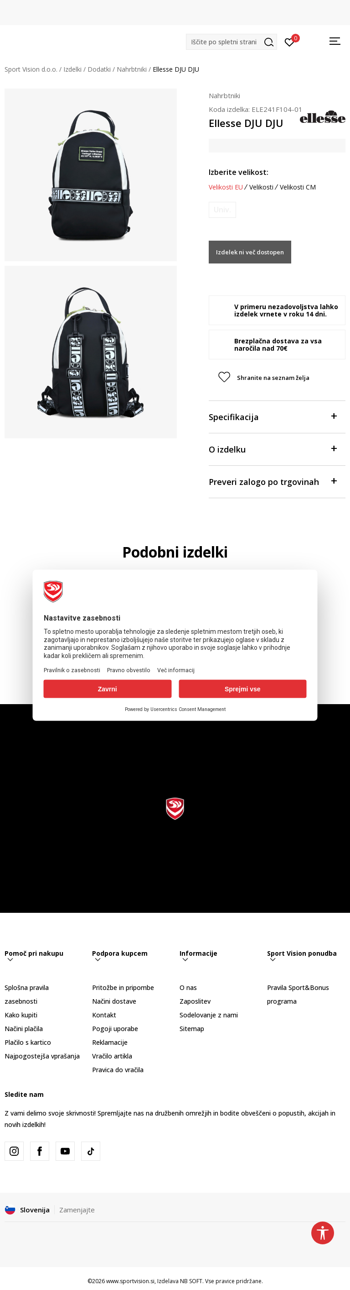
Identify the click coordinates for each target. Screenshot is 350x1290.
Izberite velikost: (238, 172)
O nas (188, 987)
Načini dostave (114, 1001)
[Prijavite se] (289, 41)
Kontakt (104, 1015)
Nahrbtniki (132, 69)
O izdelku (272, 448)
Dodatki (99, 69)
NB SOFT (191, 1281)
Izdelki (72, 69)
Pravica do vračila (118, 1069)
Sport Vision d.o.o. (31, 69)
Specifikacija (272, 416)
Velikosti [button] (261, 187)
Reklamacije (110, 1042)
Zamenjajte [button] (77, 1209)
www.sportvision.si (130, 1281)
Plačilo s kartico (28, 1042)
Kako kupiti (21, 1015)
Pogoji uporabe (115, 1028)
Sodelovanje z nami (209, 1015)
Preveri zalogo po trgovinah (272, 481)
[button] (231, 42)
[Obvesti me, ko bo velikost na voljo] (222, 210)
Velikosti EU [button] (226, 187)
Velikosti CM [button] (298, 187)
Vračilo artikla (112, 1056)
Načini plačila (24, 1028)
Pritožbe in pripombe (123, 987)
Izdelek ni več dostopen (250, 252)
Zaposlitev (195, 1001)
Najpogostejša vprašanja (42, 1056)
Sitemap (192, 1028)
